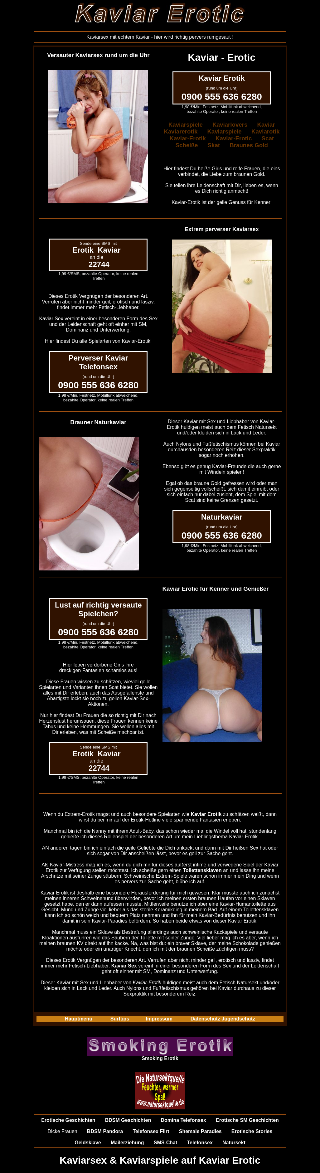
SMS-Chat (165, 1142)
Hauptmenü (78, 1018)
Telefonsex (199, 1142)
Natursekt (233, 1142)
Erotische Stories (252, 1131)
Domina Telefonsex (183, 1120)
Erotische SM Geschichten (247, 1120)
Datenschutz (205, 1018)
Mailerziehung (127, 1142)
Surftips (119, 1018)
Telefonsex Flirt (151, 1131)
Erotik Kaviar (96, 250)
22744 (99, 264)
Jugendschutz (238, 1018)
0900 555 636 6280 (221, 96)
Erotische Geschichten (68, 1120)
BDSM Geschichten (128, 1120)
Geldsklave (88, 1142)
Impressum (159, 1018)
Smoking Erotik (160, 1058)
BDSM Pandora (105, 1131)
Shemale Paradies (200, 1131)
